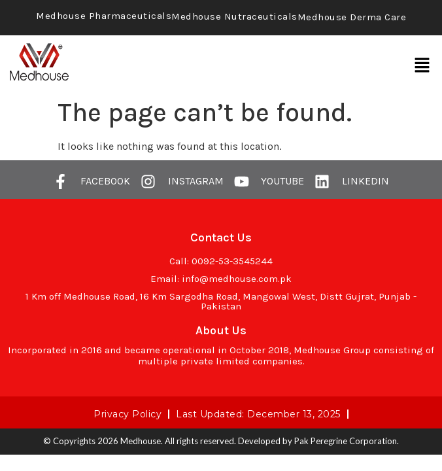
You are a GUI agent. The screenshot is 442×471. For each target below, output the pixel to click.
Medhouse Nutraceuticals (234, 16)
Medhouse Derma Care (352, 17)
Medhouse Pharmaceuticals (103, 16)
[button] (422, 65)
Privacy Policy (128, 414)
